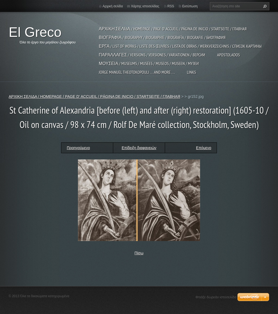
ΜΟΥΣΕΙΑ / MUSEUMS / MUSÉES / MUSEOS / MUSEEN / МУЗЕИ (149, 63)
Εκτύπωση (190, 6)
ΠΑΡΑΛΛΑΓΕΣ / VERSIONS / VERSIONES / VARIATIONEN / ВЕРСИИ (152, 54)
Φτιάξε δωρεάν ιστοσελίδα (215, 297)
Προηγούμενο (78, 148)
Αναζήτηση (264, 6)
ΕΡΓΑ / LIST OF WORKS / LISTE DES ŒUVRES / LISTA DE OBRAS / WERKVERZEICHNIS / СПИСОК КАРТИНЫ (180, 46)
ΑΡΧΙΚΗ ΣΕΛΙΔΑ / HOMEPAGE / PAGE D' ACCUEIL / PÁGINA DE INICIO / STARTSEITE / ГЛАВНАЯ (173, 28)
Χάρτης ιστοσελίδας (145, 6)
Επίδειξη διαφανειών (139, 148)
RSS (171, 6)
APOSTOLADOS (228, 54)
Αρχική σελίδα (113, 6)
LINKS (191, 72)
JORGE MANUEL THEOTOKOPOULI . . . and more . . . (137, 72)
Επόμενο (203, 148)
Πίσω (139, 253)
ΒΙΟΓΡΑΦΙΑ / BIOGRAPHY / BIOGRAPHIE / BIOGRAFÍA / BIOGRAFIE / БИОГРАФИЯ (162, 37)
